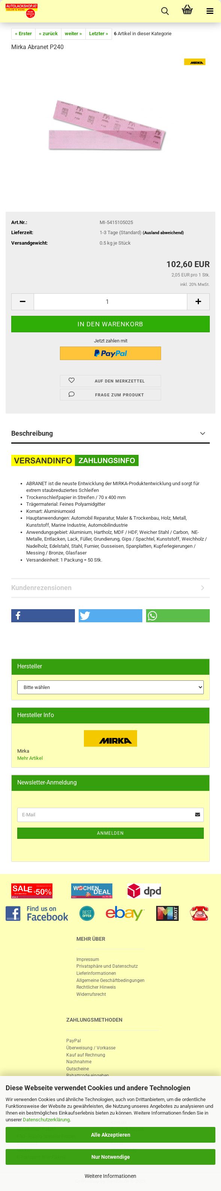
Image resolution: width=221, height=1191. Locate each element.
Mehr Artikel (30, 758)
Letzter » (98, 33)
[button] (43, 615)
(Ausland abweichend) (163, 232)
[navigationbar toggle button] (210, 11)
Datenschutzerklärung (46, 1119)
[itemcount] (110, 301)
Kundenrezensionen (41, 588)
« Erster (23, 33)
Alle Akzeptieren (110, 1135)
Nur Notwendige (110, 1157)
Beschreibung (32, 433)
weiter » (73, 33)
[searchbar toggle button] (165, 11)
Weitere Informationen (110, 1176)
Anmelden (110, 833)
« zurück (48, 33)
